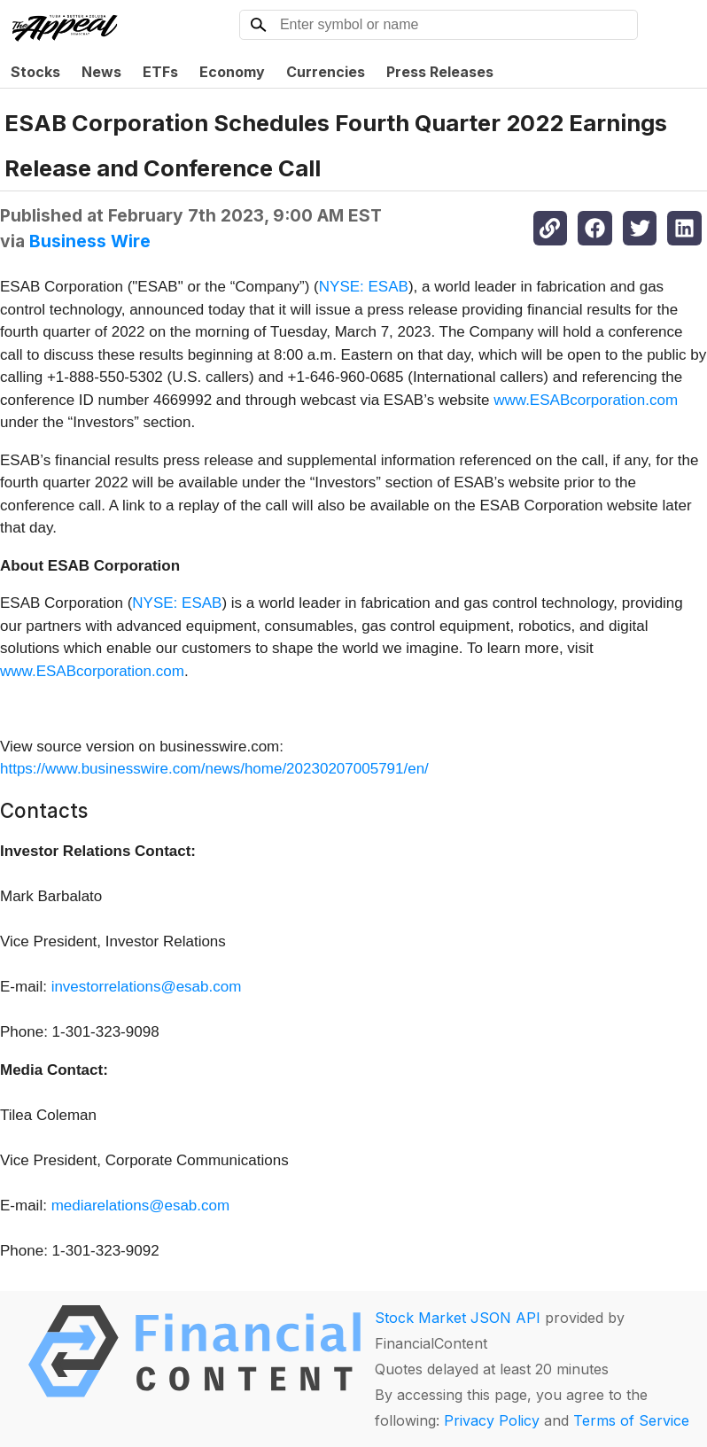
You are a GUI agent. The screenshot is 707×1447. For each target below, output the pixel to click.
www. (18, 671)
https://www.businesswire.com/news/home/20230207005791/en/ (214, 768)
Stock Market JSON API (457, 1317)
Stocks (35, 72)
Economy (232, 72)
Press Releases (439, 72)
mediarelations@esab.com (140, 1205)
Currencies (325, 72)
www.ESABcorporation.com (585, 400)
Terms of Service (631, 1420)
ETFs (160, 72)
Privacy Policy (492, 1420)
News (101, 72)
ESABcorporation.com (110, 671)
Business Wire (90, 241)
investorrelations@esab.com (146, 986)
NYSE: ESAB (363, 286)
